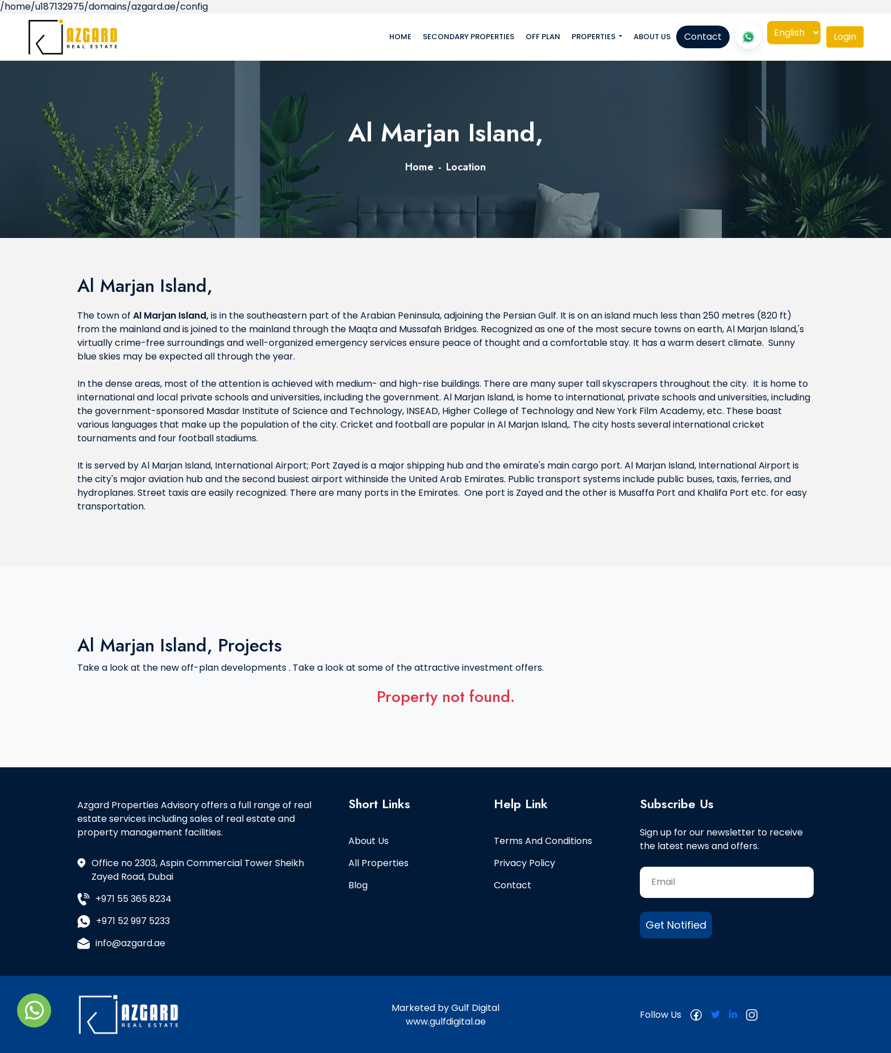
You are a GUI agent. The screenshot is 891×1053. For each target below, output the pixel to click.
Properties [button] (594, 36)
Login (845, 36)
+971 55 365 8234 (124, 899)
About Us (652, 36)
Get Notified (676, 925)
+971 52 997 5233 (123, 921)
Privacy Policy (524, 863)
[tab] (845, 37)
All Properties (378, 863)
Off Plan (543, 36)
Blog (358, 885)
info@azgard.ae (121, 943)
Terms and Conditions (543, 840)
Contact (703, 36)
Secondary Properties (468, 36)
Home (400, 36)
